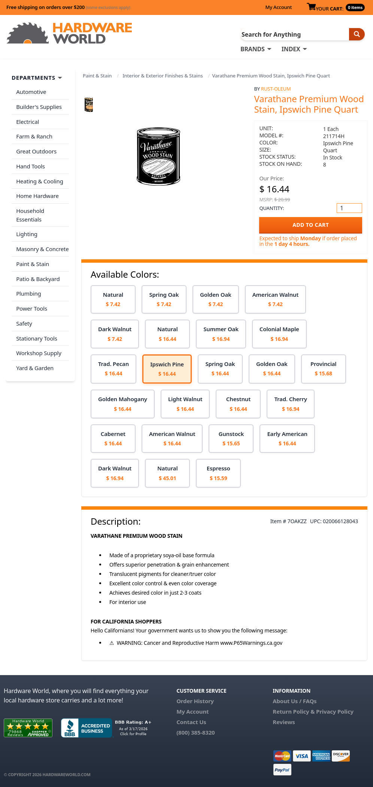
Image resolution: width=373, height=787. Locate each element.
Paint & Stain (97, 75)
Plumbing (28, 292)
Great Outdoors (36, 151)
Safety (24, 322)
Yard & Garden (35, 366)
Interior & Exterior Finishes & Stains (162, 75)
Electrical (27, 121)
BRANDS (252, 49)
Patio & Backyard (38, 277)
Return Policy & (294, 711)
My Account (278, 7)
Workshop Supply (38, 351)
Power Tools (31, 307)
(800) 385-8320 (195, 732)
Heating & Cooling (39, 180)
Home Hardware (37, 195)
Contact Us (191, 722)
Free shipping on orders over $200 (68, 7)
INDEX (291, 49)
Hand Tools (30, 166)
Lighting (26, 233)
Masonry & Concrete (42, 248)
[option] (113, 299)
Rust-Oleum (276, 88)
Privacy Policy (335, 711)
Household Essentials (30, 214)
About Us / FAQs (294, 701)
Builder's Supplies (39, 106)
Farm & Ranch (34, 136)
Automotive (31, 91)
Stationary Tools (36, 337)
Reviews (284, 722)
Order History (195, 701)
